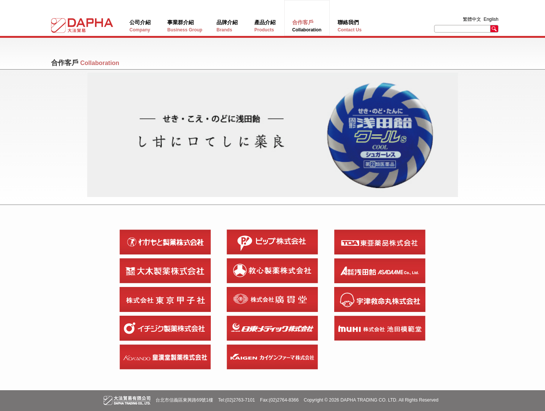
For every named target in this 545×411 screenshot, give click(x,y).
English (491, 19)
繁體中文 (472, 19)
